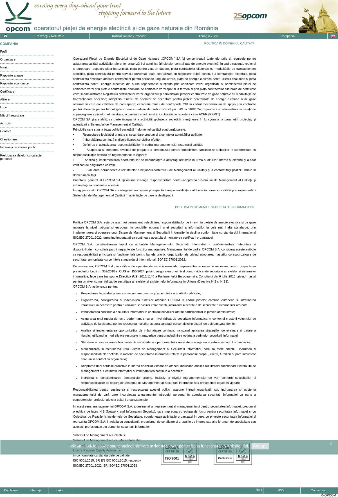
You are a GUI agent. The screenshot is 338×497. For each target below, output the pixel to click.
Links (59, 490)
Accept (260, 446)
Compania (288, 36)
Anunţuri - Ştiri (208, 36)
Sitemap (35, 490)
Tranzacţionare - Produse (128, 36)
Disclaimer (11, 490)
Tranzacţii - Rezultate (49, 36)
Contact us (318, 490)
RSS (281, 490)
